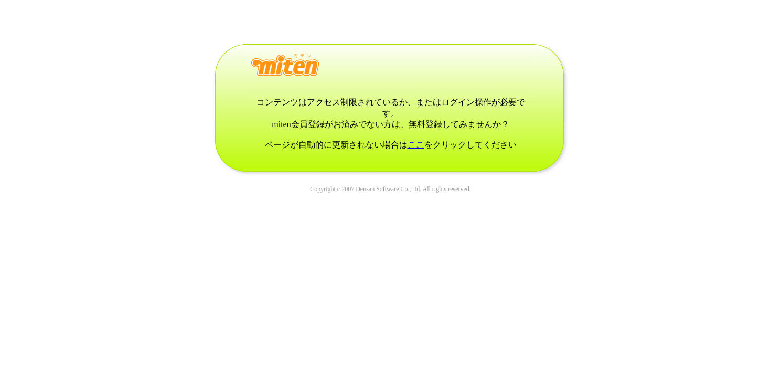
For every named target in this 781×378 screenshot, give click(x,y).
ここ (416, 144)
